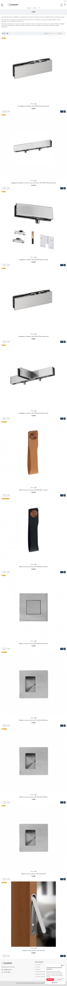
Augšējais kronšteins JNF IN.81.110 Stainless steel (33, 259)
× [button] (63, 965)
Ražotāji (34, 7)
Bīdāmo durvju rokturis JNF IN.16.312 (33, 950)
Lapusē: (59, 33)
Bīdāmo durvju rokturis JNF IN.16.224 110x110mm (33, 720)
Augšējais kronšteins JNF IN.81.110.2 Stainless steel (33, 336)
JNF (35, 103)
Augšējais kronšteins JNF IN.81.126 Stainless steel (33, 413)
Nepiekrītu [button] (59, 979)
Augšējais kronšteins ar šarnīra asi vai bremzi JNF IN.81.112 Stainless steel (33, 183)
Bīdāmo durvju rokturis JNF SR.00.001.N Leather (33, 566)
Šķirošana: (40, 33)
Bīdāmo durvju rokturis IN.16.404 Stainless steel (33, 643)
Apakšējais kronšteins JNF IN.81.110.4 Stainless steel (33, 106)
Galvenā (29, 7)
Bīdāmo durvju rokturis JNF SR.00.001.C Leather (33, 490)
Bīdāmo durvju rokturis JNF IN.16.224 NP (33, 874)
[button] (55, 982)
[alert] (55, 974)
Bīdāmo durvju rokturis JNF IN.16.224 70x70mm (33, 797)
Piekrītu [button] (50, 979)
